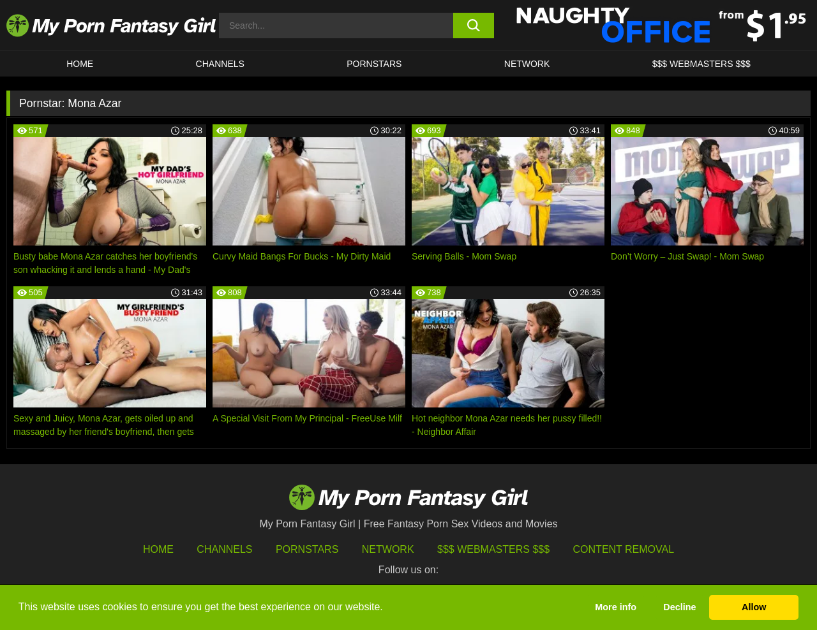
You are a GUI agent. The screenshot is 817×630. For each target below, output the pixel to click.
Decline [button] (679, 607)
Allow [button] (754, 607)
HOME (79, 64)
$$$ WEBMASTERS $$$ (701, 64)
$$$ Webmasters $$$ (493, 549)
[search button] (474, 25)
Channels (224, 549)
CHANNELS (220, 64)
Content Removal (624, 549)
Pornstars (374, 64)
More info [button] (615, 607)
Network (527, 64)
